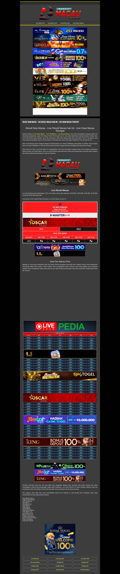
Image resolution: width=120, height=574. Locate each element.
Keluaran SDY (35, 569)
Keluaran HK (85, 566)
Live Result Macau (78, 23)
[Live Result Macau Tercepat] (60, 31)
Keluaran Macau (84, 569)
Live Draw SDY (60, 558)
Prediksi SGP (35, 566)
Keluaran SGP (60, 569)
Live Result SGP (52, 23)
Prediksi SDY (85, 562)
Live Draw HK (35, 558)
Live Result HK (40, 23)
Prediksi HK (60, 562)
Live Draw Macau (35, 562)
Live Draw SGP (85, 558)
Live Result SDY (65, 23)
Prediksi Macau (60, 566)
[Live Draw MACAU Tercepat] (60, 539)
